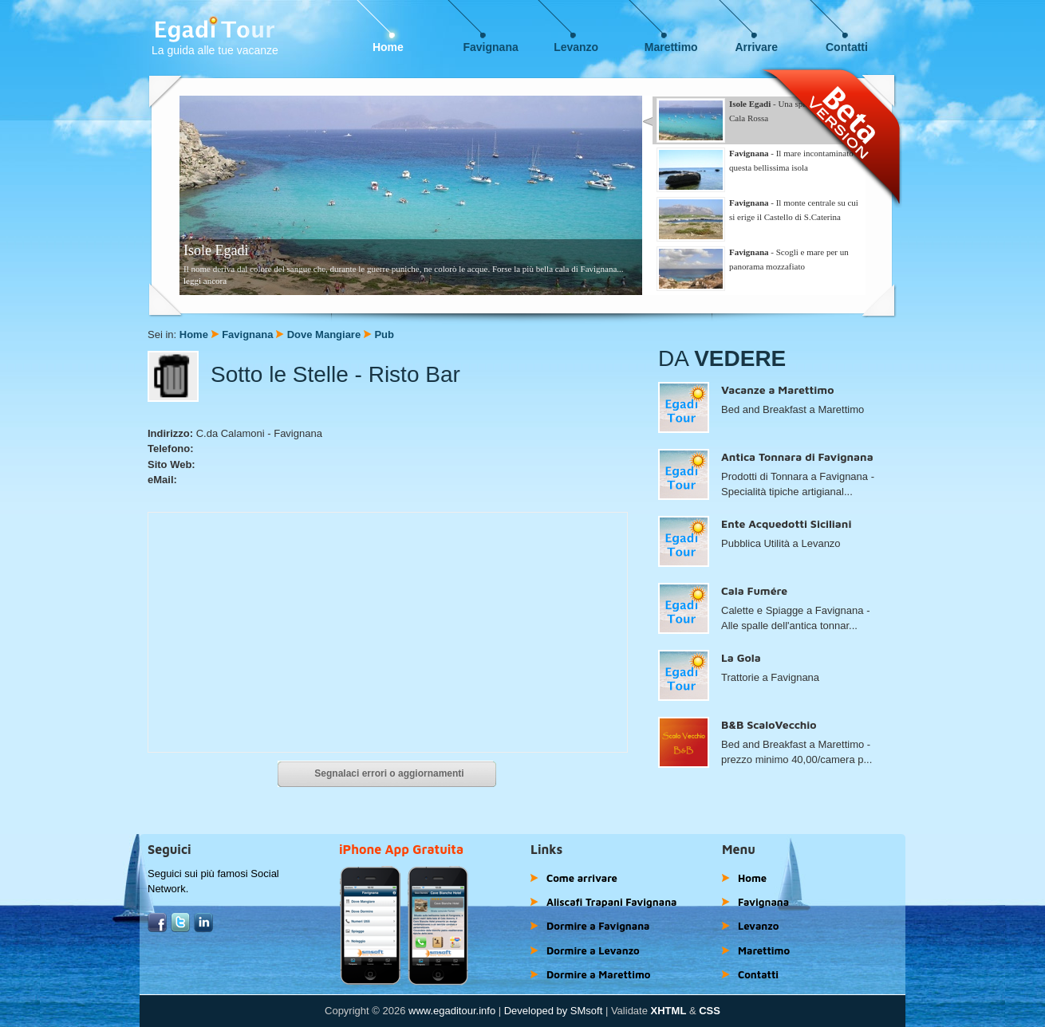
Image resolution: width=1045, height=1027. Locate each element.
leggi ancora (205, 280)
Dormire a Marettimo (598, 974)
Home (388, 47)
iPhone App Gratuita (401, 849)
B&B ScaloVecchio (769, 724)
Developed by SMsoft (553, 1011)
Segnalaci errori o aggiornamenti (388, 773)
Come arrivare (581, 878)
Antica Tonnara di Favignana (797, 456)
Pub (384, 334)
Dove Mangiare (324, 334)
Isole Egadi (215, 250)
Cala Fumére (754, 590)
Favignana (491, 47)
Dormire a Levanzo (593, 950)
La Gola (741, 657)
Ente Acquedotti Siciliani (786, 523)
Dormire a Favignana (598, 925)
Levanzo (576, 47)
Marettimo (671, 47)
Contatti (847, 47)
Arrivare (756, 47)
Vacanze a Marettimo (777, 389)
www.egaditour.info (451, 1011)
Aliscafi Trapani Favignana (611, 901)
